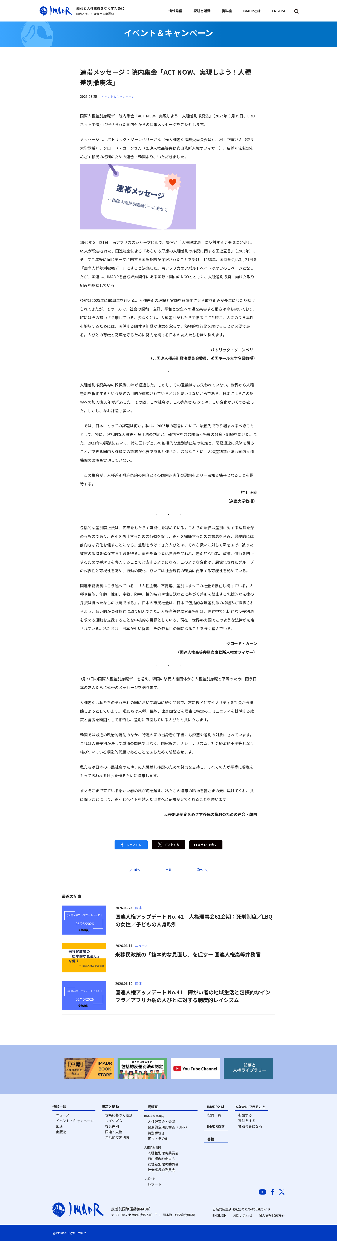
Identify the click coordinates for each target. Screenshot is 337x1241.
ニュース (62, 1115)
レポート (154, 1184)
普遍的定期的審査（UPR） (168, 1127)
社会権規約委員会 (161, 1169)
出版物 (61, 1131)
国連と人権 (113, 1131)
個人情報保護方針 (272, 1215)
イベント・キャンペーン (74, 1120)
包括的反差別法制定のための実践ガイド (241, 1209)
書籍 (210, 1138)
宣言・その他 (158, 1138)
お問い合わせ (242, 1215)
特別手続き (156, 1132)
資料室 (152, 1106)
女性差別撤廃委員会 (163, 1164)
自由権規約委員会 (161, 1158)
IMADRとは (216, 1106)
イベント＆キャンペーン (119, 96)
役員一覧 (214, 1115)
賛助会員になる (250, 1126)
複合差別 (112, 1126)
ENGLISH (219, 1215)
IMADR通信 (216, 1126)
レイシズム (113, 1120)
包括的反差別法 (117, 1137)
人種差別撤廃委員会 (163, 1152)
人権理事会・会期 (161, 1121)
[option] (89, 1068)
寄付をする (246, 1120)
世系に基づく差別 (119, 1115)
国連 (59, 1126)
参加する (245, 1115)
